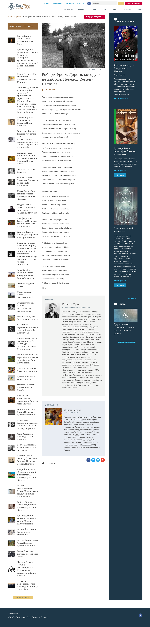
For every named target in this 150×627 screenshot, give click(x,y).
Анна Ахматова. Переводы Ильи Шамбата (25, 437)
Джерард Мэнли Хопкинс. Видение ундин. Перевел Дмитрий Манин (26, 519)
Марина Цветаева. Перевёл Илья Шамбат (26, 387)
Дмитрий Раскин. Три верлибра (26, 377)
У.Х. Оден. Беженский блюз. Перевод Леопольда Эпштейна (27, 585)
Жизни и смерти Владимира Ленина (124, 68)
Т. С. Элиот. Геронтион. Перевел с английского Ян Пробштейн (27, 328)
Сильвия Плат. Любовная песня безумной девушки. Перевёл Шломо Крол (27, 158)
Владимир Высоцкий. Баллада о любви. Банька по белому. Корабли (27, 424)
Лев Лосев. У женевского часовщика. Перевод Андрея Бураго (27, 399)
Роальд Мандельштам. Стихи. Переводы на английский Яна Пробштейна (27, 491)
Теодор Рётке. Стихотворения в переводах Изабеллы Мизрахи (27, 208)
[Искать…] (104, 3)
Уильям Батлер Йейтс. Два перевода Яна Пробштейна (27, 235)
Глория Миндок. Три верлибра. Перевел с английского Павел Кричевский (27, 358)
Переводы (127, 9)
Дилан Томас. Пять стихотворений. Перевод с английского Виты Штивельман (27, 343)
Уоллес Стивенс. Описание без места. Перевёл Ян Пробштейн (27, 181)
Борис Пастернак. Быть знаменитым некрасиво (26, 447)
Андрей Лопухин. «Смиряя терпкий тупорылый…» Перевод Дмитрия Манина (26, 474)
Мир (115, 9)
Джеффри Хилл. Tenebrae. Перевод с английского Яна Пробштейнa (27, 222)
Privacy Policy (13, 613)
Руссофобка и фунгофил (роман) (125, 150)
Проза (94, 9)
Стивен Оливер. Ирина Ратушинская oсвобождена (25, 307)
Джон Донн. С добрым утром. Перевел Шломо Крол (25, 40)
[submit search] (121, 3)
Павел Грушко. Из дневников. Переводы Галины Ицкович (26, 78)
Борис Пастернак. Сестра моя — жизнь (27, 317)
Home (10, 17)
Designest (45, 617)
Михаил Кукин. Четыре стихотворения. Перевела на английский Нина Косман (26, 569)
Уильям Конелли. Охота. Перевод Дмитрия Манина (26, 412)
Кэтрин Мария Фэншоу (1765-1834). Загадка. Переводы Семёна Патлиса (27, 459)
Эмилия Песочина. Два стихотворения (27, 369)
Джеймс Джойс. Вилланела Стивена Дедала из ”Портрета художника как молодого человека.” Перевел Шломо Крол (27, 59)
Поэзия (81, 9)
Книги (140, 9)
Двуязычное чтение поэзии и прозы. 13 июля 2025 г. (124, 329)
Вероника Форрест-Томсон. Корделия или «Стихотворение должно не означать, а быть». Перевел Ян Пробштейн (27, 139)
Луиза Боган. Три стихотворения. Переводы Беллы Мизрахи (26, 195)
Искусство (68, 9)
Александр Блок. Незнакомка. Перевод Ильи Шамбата (26, 121)
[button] (88, 460)
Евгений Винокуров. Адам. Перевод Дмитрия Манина (27, 543)
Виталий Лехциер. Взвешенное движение (26, 532)
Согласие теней (123, 228)
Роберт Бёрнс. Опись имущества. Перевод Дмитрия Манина (26, 506)
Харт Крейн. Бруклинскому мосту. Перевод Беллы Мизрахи (25, 274)
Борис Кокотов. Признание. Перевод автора (27, 554)
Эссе (104, 9)
